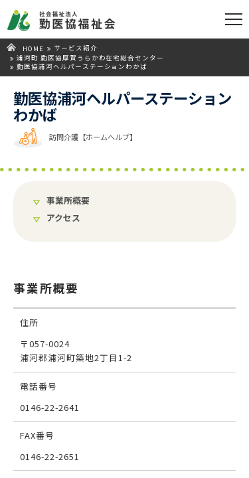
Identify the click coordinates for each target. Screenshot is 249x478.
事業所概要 (68, 201)
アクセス (63, 218)
